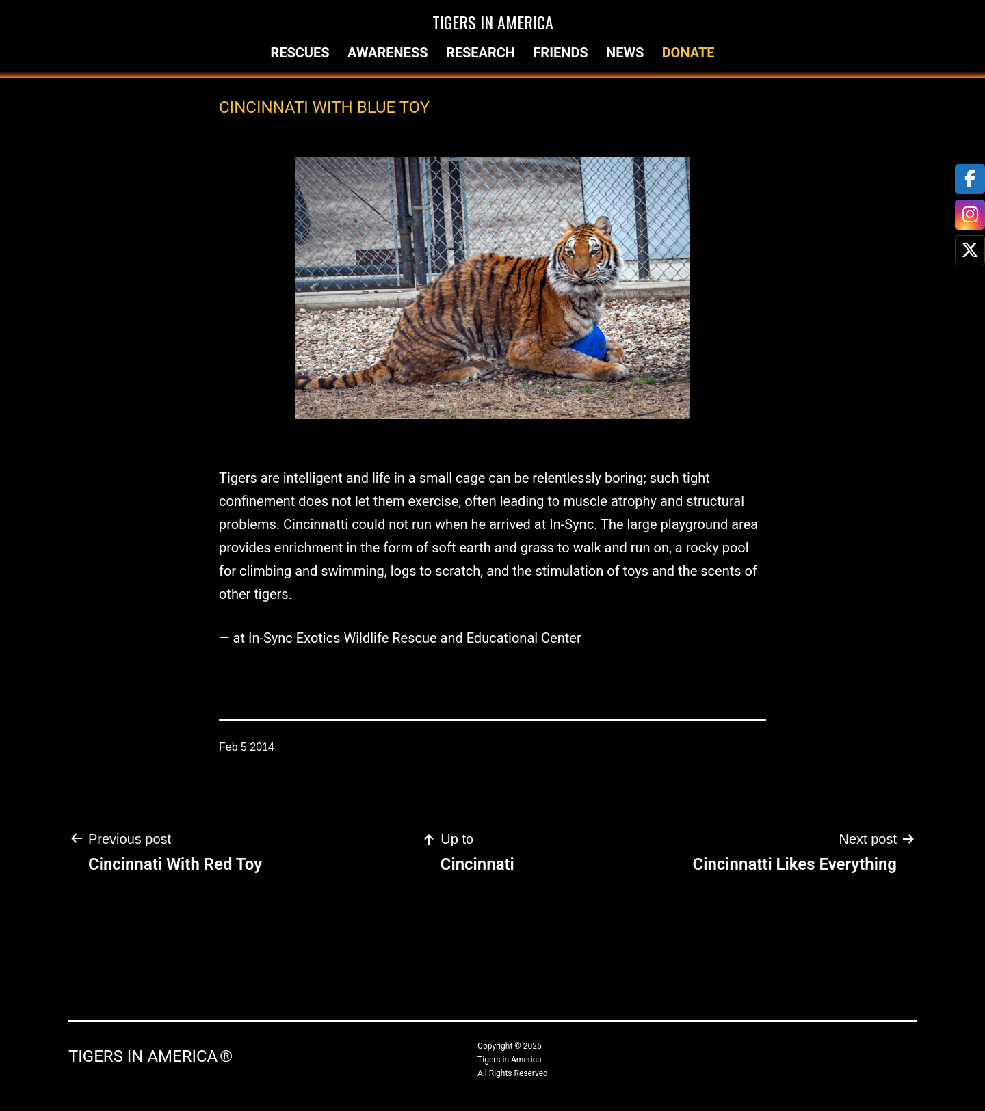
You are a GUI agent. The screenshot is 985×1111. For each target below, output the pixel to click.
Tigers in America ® (150, 1056)
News (625, 52)
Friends (560, 52)
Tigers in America (492, 22)
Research (480, 52)
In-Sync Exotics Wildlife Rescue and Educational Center (414, 638)
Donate (688, 52)
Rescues (299, 52)
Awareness (387, 52)
